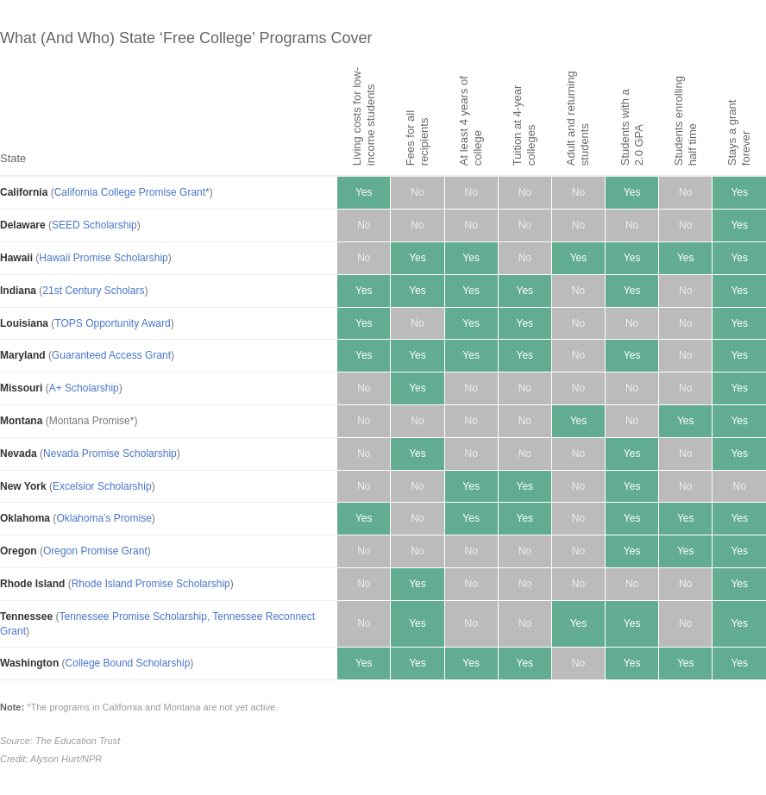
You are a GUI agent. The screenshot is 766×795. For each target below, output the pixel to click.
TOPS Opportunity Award (112, 323)
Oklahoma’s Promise (103, 518)
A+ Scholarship (84, 388)
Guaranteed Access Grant (111, 355)
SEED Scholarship (94, 225)
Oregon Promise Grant (95, 551)
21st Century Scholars (93, 291)
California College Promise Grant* (132, 192)
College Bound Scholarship (128, 663)
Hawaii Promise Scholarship (103, 258)
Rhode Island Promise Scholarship (151, 584)
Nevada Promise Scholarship (110, 454)
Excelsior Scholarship (102, 486)
